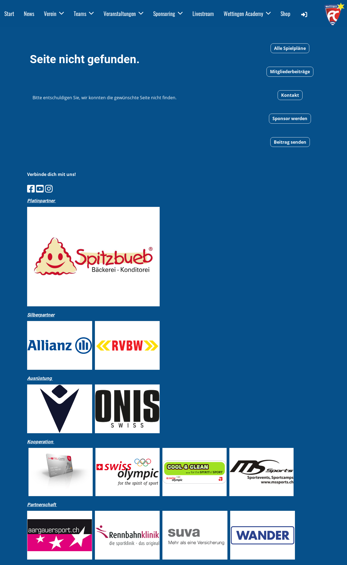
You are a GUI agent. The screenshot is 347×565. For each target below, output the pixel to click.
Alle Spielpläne (290, 48)
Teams (84, 13)
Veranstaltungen (123, 13)
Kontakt (290, 95)
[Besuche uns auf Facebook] (31, 188)
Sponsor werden (289, 118)
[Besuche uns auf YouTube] (40, 188)
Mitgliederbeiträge (290, 72)
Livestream (203, 13)
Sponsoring (168, 13)
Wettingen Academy (247, 13)
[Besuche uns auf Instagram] (49, 188)
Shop (285, 13)
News (29, 13)
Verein (54, 13)
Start (9, 13)
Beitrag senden (290, 142)
